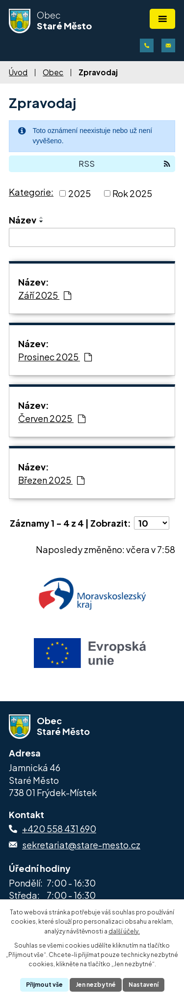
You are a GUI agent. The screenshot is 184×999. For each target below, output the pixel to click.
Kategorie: (31, 192)
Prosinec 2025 (55, 356)
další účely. (124, 931)
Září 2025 (44, 295)
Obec (53, 72)
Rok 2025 (132, 193)
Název (22, 219)
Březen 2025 (51, 480)
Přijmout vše (44, 984)
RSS (124, 163)
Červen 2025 (51, 418)
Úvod (18, 72)
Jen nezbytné (96, 984)
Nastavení (143, 984)
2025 (79, 193)
